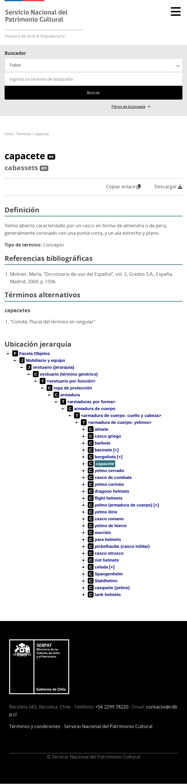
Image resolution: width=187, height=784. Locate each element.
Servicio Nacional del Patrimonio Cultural (108, 726)
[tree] (93, 478)
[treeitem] (31, 353)
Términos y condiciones (34, 726)
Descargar (168, 186)
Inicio (9, 133)
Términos (23, 133)
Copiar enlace (123, 186)
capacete (41, 133)
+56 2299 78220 (111, 707)
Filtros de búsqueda (128, 106)
